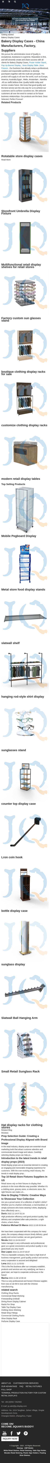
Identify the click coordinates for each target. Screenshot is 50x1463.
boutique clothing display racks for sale (23, 373)
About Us (6, 1383)
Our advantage (9, 1386)
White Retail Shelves (11, 1450)
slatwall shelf (10, 643)
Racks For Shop (8, 1304)
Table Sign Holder (39, 1450)
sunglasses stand (13, 750)
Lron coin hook (12, 857)
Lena (12, 1263)
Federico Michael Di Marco (23, 1225)
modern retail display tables (20, 478)
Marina (13, 1278)
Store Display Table (30, 65)
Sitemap (20, 1448)
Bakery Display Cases (10, 37)
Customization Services (25, 1383)
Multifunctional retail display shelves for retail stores (21, 266)
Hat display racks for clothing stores (21, 1126)
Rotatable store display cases (22, 156)
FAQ (21, 1386)
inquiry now (10, 1439)
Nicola (13, 1240)
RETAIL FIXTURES (34, 1386)
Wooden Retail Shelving (13, 1453)
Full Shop (6, 1390)
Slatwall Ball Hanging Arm (19, 1018)
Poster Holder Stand (37, 62)
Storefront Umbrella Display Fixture (20, 212)
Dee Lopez (15, 1252)
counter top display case (18, 803)
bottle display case (14, 910)
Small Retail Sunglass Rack (20, 1071)
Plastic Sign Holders (31, 1453)
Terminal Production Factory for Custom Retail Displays (23, 1394)
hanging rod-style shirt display (22, 696)
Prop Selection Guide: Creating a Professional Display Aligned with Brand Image (24, 1140)
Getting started (7, 35)
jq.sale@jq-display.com (17, 1406)
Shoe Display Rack (9, 1318)
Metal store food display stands (23, 589)
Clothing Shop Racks (10, 1293)
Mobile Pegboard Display (18, 536)
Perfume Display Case (10, 1321)
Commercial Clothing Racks (12, 1316)
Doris (13, 1213)
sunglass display (13, 964)
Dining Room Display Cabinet (13, 1301)
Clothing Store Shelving (11, 1310)
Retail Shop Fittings (9, 1313)
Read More (6, 160)
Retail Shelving (26, 1450)
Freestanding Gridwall (10, 1299)
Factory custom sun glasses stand (21, 319)
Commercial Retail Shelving (12, 1296)
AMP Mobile (28, 1448)
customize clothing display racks (24, 425)
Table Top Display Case (11, 1307)
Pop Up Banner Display (11, 65)
